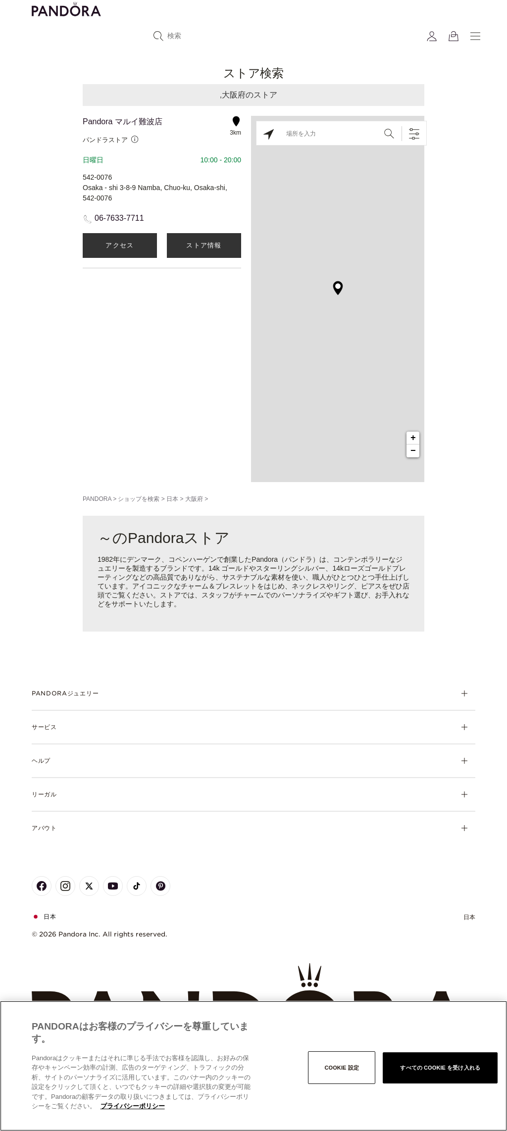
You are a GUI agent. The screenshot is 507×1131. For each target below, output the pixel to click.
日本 (172, 498)
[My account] (432, 36)
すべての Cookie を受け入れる (440, 1067)
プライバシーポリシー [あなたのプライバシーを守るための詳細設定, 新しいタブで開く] (133, 1106)
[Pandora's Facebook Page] (41, 886)
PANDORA (97, 498)
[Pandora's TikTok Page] (137, 886)
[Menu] (475, 36)
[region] (253, 1066)
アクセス (119, 245)
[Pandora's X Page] (89, 886)
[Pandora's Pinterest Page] (160, 886)
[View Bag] (453, 36)
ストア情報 (204, 245)
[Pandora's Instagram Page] (65, 886)
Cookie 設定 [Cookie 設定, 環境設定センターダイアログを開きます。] (341, 1067)
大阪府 (194, 498)
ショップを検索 (138, 498)
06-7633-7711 (119, 218)
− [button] (413, 451)
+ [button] (413, 438)
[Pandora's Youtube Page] (113, 886)
